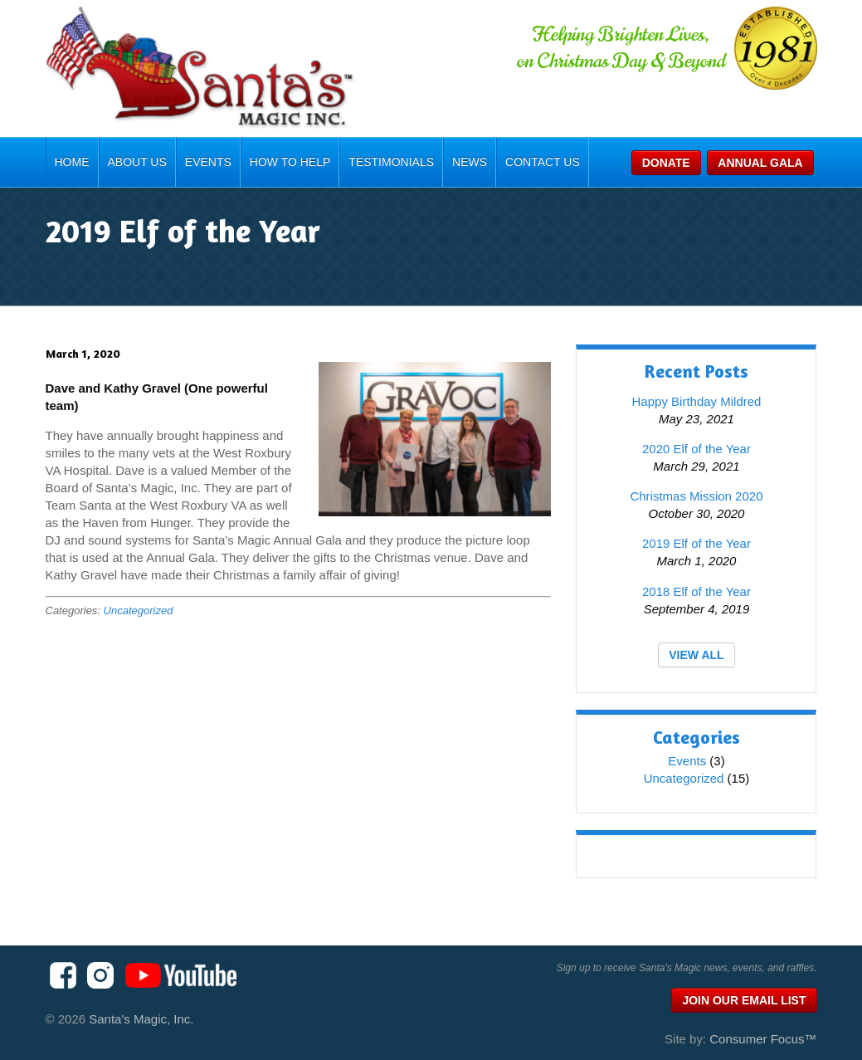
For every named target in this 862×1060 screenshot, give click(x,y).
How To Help (290, 162)
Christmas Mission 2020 (696, 496)
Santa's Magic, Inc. (141, 1019)
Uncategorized (138, 610)
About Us (137, 162)
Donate (666, 162)
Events (208, 162)
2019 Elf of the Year (696, 543)
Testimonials (391, 162)
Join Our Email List (744, 1000)
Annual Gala (760, 162)
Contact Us (542, 162)
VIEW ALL (696, 655)
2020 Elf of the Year (696, 449)
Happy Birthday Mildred (697, 401)
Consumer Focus (762, 1039)
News (469, 162)
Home (72, 162)
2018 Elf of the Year (696, 591)
